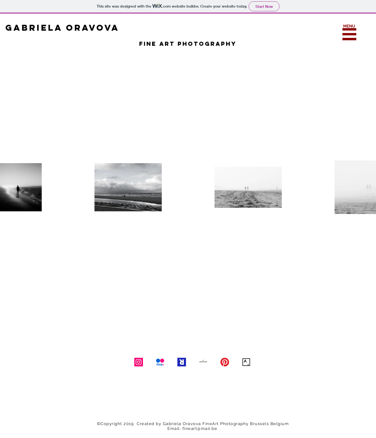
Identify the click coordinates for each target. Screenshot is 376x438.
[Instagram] (138, 362)
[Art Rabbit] (181, 362)
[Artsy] (246, 362)
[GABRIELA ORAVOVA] (77, 28)
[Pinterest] (224, 362)
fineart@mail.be (199, 428)
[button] (349, 34)
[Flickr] (160, 362)
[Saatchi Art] (203, 362)
